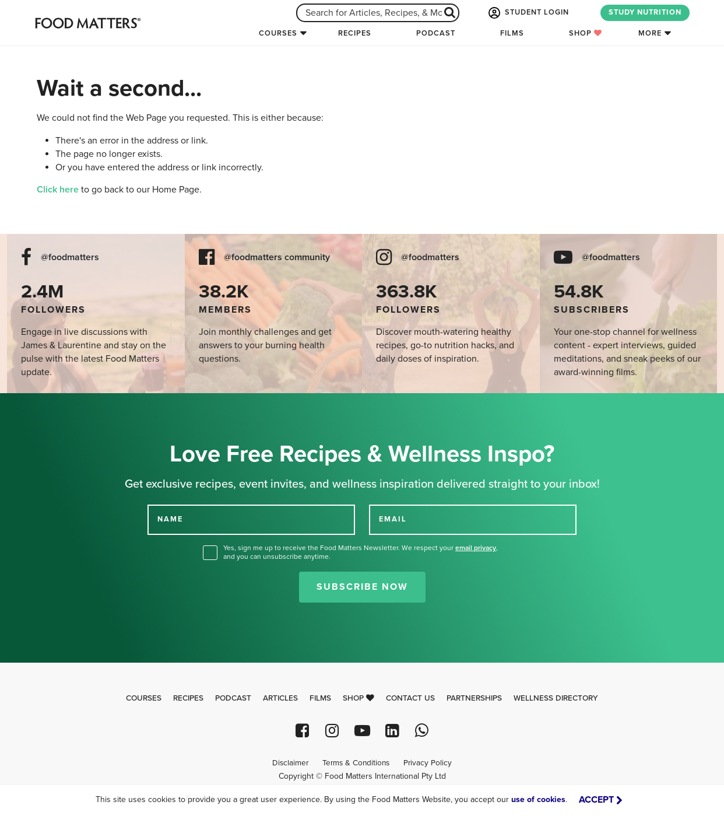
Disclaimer (290, 763)
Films (512, 33)
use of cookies (538, 799)
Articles (280, 698)
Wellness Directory (556, 698)
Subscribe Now (362, 587)
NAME (170, 519)
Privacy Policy (427, 763)
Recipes (354, 33)
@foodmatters (70, 257)
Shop (585, 33)
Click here (58, 189)
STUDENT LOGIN (527, 13)
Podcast (435, 33)
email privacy (475, 548)
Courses (278, 33)
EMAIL (393, 519)
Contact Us (410, 698)
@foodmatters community (277, 257)
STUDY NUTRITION (645, 12)
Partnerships (474, 698)
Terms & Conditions (355, 763)
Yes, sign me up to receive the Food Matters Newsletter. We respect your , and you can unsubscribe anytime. (360, 552)
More (650, 33)
